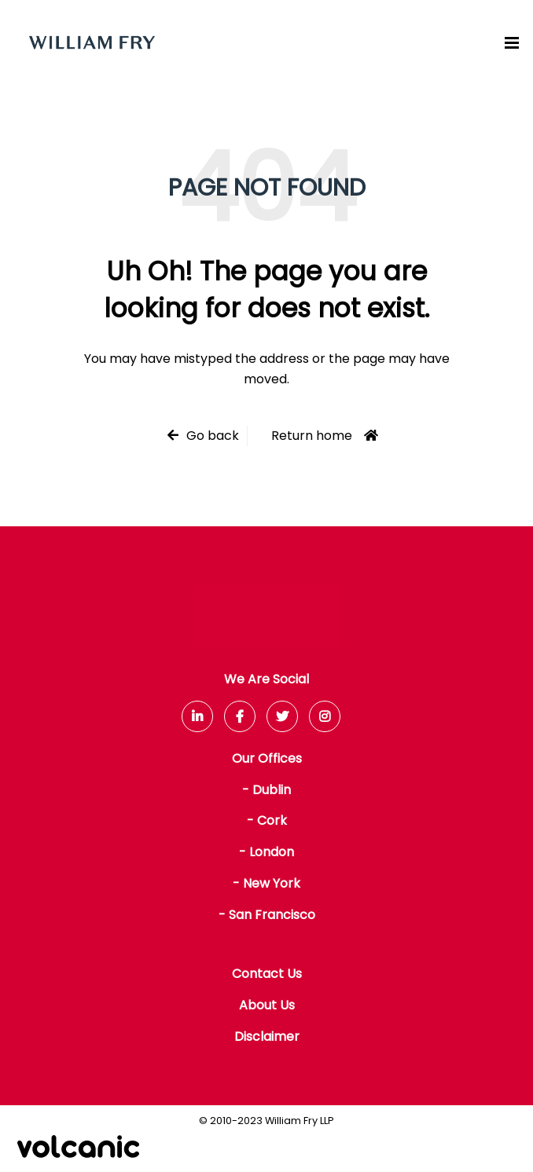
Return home (311, 436)
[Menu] (512, 42)
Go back (212, 436)
